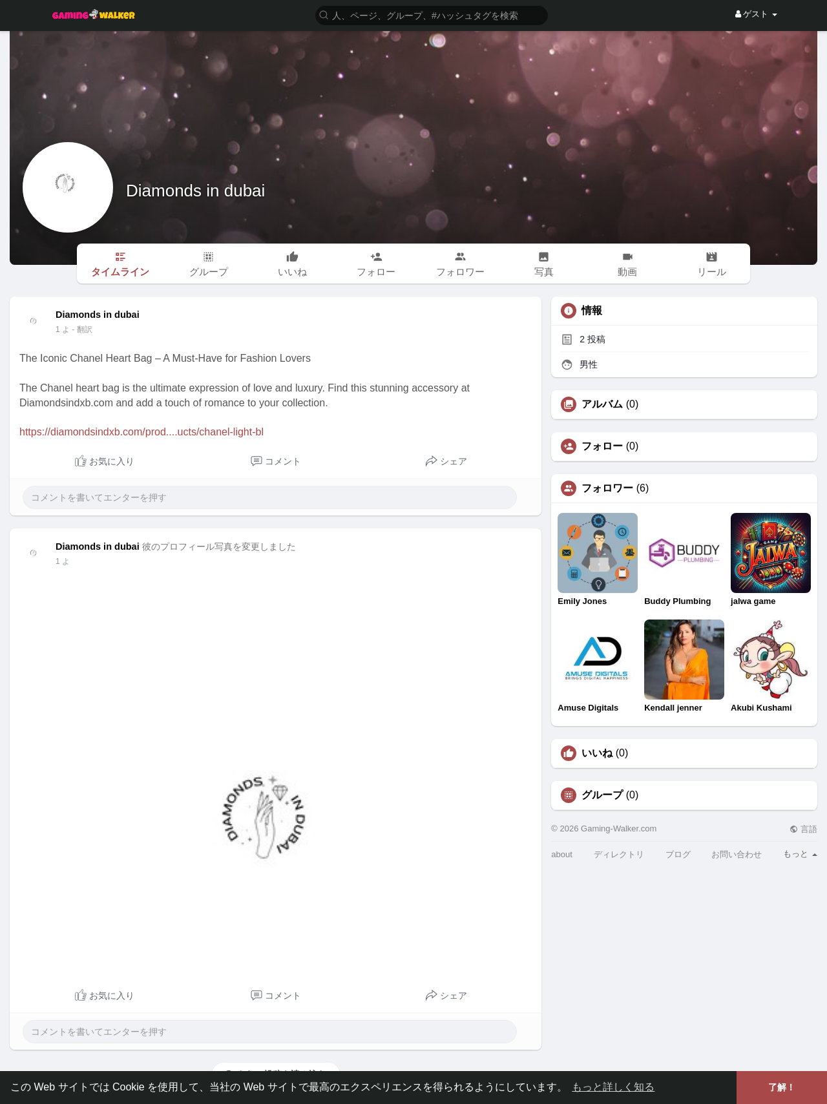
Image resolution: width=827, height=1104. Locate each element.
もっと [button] (800, 854)
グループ (602, 795)
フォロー (602, 446)
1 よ (63, 329)
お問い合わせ (736, 854)
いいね (596, 753)
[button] (431, 14)
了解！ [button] (781, 1087)
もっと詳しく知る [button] (613, 1086)
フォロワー (607, 488)
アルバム (602, 404)
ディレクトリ (619, 854)
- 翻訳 (82, 329)
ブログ (678, 854)
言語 (803, 829)
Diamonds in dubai (195, 190)
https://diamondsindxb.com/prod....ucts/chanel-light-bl (141, 431)
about (561, 854)
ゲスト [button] (756, 14)
